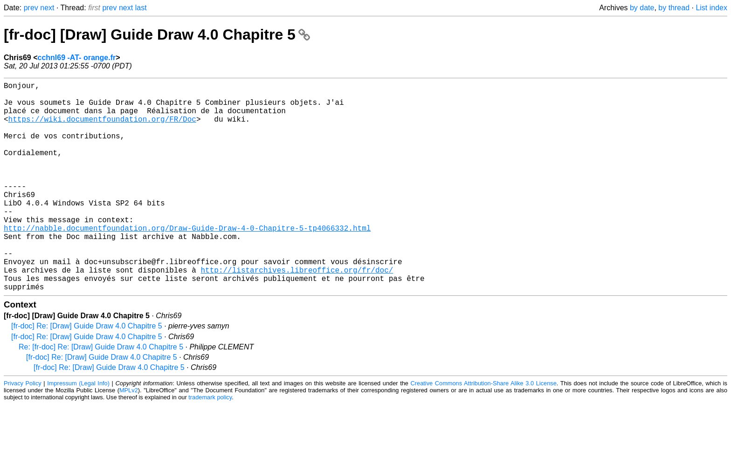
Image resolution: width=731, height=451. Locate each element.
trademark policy (210, 443)
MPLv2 (128, 436)
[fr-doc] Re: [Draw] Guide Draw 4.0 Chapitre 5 (86, 372)
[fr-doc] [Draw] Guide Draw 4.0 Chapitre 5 (157, 34)
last (141, 8)
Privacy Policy (22, 429)
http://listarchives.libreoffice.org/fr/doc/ (296, 313)
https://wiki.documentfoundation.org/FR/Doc (102, 128)
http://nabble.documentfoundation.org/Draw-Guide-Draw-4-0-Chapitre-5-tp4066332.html (187, 261)
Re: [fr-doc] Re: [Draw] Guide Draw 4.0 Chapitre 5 (101, 393)
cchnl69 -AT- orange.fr (76, 58)
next (47, 8)
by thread (674, 8)
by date (642, 8)
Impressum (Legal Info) (78, 429)
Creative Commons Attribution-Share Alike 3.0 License (484, 429)
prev (31, 8)
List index (711, 8)
